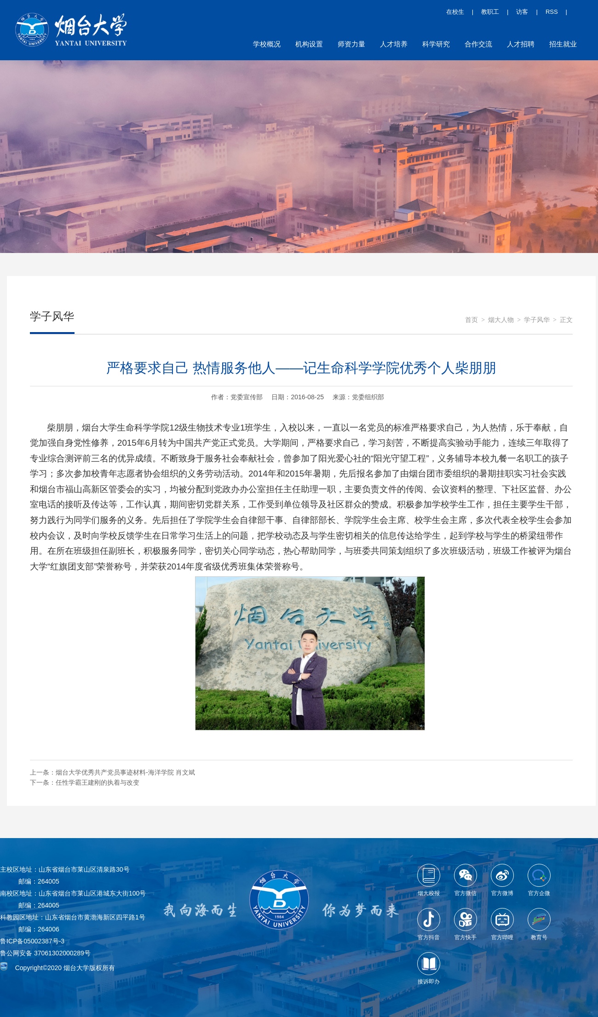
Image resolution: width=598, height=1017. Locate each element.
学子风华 (537, 319)
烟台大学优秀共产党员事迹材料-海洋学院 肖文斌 (125, 772)
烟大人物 (501, 319)
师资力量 (351, 44)
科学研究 (436, 44)
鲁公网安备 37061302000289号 (45, 953)
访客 (522, 11)
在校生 (455, 11)
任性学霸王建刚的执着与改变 (97, 782)
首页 (471, 319)
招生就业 (563, 44)
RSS (552, 11)
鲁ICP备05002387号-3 (32, 941)
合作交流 (478, 44)
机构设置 (309, 44)
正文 (566, 319)
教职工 (490, 11)
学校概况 (267, 44)
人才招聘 (521, 44)
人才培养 (394, 44)
